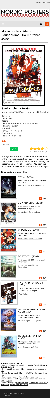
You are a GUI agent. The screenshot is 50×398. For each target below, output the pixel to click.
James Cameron (24, 186)
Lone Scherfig (23, 212)
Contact (38, 2)
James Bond (33, 383)
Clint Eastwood (22, 383)
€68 (42, 198)
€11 (42, 358)
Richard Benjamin (24, 321)
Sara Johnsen (23, 239)
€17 (42, 251)
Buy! (14, 149)
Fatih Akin (8, 118)
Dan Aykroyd (36, 321)
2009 (5, 131)
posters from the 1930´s (19, 385)
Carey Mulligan (34, 212)
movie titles (42, 373)
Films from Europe (12, 135)
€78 (42, 304)
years (3, 375)
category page (6, 381)
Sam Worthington (37, 186)
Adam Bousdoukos (12, 123)
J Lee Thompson (24, 347)
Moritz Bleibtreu (30, 123)
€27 (42, 225)
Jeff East (34, 347)
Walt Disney (43, 383)
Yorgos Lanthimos (25, 265)
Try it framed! (16, 131)
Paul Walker (23, 294)
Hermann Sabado (35, 239)
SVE (48, 2)
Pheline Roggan (10, 126)
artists (34, 373)
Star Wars (5, 385)
